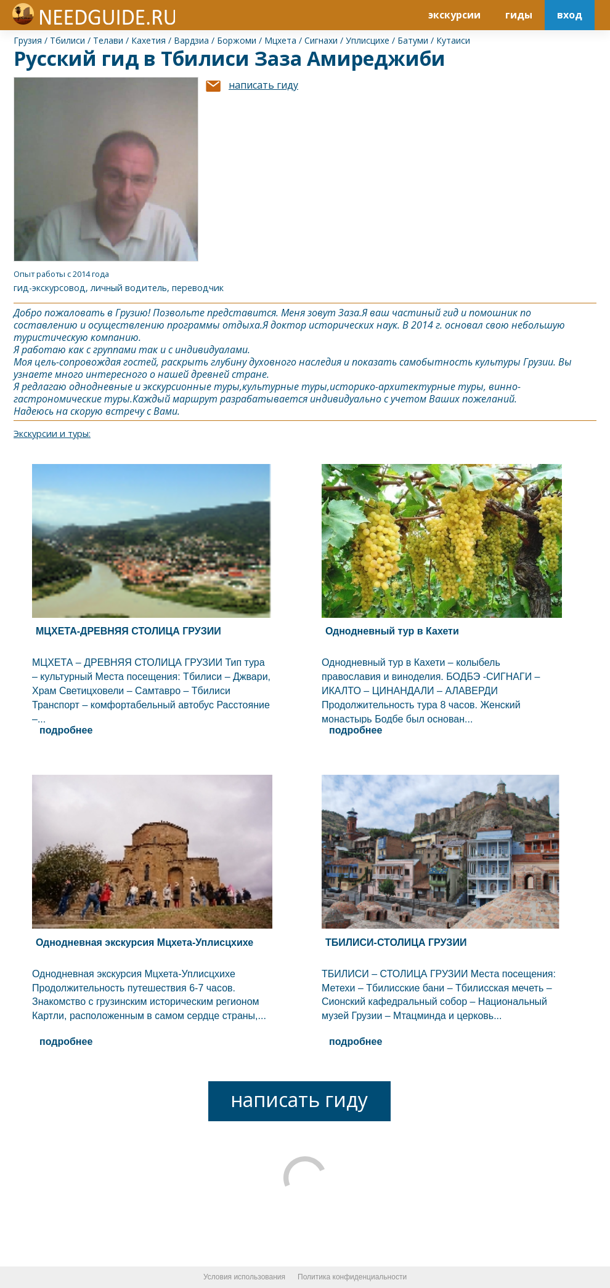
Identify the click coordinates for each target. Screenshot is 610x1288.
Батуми (412, 40)
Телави (108, 40)
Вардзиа (191, 40)
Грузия (28, 40)
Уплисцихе (367, 40)
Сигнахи (321, 40)
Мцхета (280, 40)
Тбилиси (67, 40)
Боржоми (236, 40)
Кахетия (148, 40)
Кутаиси (453, 40)
